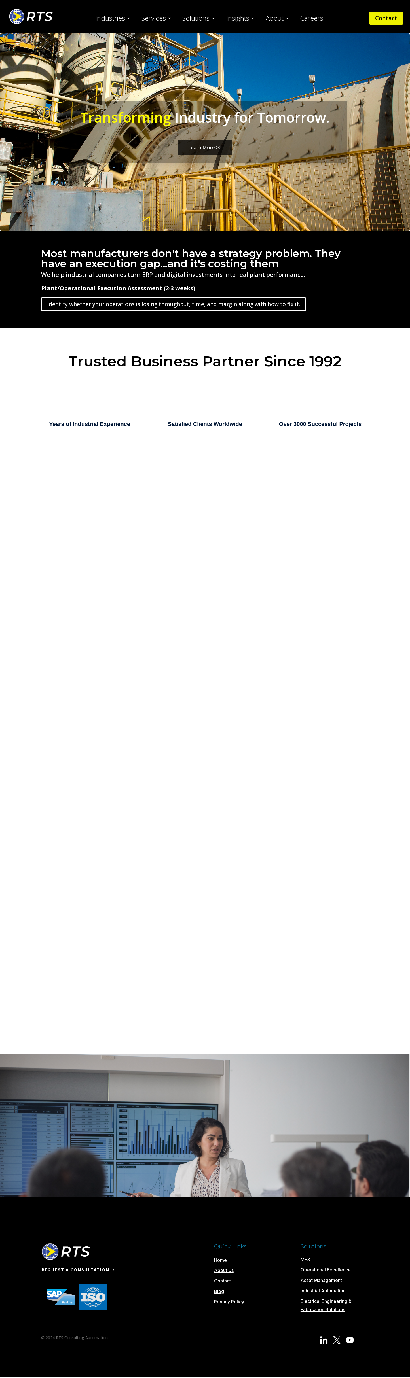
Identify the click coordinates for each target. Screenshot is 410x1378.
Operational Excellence (326, 1270)
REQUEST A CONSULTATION (77, 1270)
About (275, 19)
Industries (110, 19)
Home (220, 1260)
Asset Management (321, 1280)
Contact (386, 18)
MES (305, 1259)
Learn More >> (205, 147)
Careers (311, 19)
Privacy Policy (229, 1302)
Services (153, 19)
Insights (237, 19)
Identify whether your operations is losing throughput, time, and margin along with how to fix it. (173, 304)
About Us (224, 1270)
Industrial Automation (323, 1291)
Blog (219, 1291)
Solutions (196, 19)
